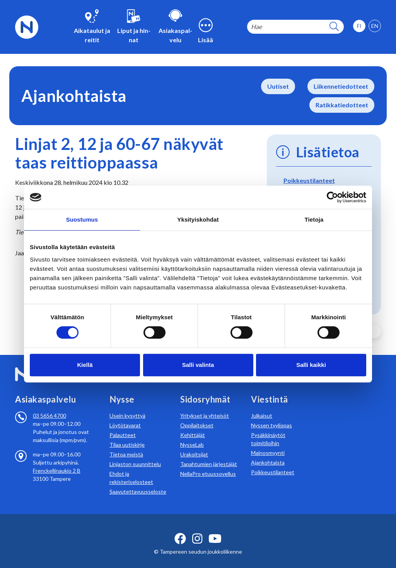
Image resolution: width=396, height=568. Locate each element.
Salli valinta (198, 364)
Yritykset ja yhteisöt (204, 406)
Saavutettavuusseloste (137, 482)
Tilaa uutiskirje (127, 435)
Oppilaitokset (196, 416)
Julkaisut (261, 406)
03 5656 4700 (49, 406)
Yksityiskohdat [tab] (197, 219)
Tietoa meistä (126, 445)
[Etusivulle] (26, 26)
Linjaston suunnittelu (135, 454)
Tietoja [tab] (314, 219)
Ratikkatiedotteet (342, 104)
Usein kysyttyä (127, 406)
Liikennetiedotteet (341, 86)
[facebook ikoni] (180, 529)
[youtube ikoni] (215, 529)
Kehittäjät (192, 425)
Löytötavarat (125, 416)
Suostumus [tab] (82, 219)
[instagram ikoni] (197, 529)
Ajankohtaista (268, 453)
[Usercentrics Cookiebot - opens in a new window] (332, 197)
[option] (375, 26)
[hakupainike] (334, 27)
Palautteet (122, 425)
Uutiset (278, 86)
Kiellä (84, 364)
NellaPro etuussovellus (208, 464)
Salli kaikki (311, 364)
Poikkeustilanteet (309, 180)
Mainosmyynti (268, 443)
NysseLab (192, 435)
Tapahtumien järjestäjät (208, 454)
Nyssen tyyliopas (271, 416)
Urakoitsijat (194, 445)
